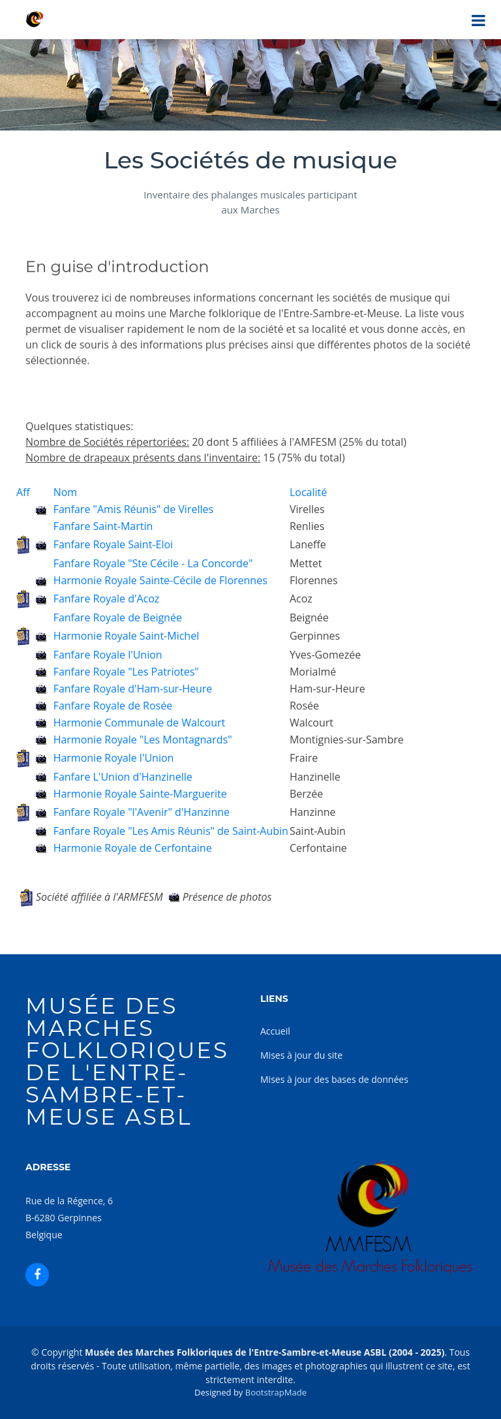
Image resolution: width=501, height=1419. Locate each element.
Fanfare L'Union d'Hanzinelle (122, 777)
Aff (23, 492)
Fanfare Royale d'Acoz (106, 598)
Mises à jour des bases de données (334, 1079)
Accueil (275, 1031)
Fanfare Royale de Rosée (113, 705)
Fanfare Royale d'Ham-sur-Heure (133, 688)
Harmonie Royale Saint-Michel (126, 636)
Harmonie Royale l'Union (113, 758)
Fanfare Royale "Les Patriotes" (126, 671)
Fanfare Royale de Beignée (117, 617)
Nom (65, 492)
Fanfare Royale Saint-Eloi (113, 544)
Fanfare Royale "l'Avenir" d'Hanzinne (141, 812)
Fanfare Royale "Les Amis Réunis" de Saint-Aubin (170, 831)
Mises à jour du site (301, 1055)
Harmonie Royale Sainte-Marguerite (140, 794)
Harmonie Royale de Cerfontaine (132, 848)
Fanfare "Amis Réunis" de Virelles (133, 509)
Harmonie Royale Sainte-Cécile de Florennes (160, 580)
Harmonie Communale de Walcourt (139, 722)
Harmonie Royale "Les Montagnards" (142, 739)
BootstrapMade (276, 1392)
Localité (308, 492)
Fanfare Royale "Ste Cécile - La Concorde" (153, 563)
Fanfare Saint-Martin (103, 526)
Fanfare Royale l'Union (107, 654)
